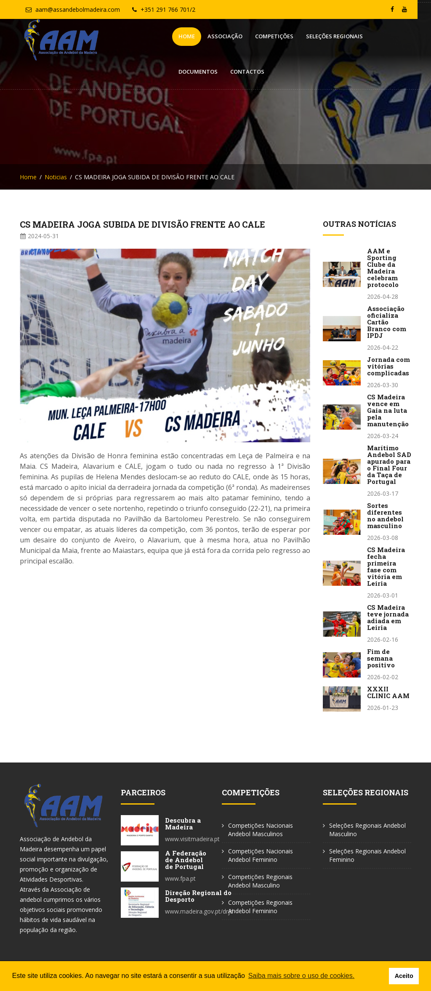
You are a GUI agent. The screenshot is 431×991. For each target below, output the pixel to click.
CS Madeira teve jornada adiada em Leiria (388, 617)
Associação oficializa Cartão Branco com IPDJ (386, 322)
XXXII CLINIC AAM (388, 692)
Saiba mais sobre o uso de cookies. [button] (301, 975)
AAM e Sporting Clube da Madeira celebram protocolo (383, 268)
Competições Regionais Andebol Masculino (260, 881)
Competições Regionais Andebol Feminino (260, 906)
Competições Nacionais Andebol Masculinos (260, 829)
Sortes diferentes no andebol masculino (385, 515)
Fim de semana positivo (381, 658)
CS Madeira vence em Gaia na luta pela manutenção (388, 410)
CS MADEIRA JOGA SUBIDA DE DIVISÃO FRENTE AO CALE (142, 224)
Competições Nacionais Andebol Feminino (260, 855)
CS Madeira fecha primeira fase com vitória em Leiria (386, 566)
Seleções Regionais (278, 36)
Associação (168, 36)
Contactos (388, 36)
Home (130, 36)
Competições (218, 36)
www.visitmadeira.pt (192, 839)
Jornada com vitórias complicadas (388, 366)
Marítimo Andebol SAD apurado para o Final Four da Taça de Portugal (389, 465)
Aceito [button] (404, 975)
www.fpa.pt (180, 878)
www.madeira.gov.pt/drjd (199, 911)
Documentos (338, 36)
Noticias (56, 177)
